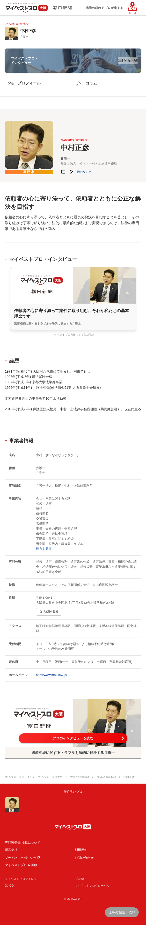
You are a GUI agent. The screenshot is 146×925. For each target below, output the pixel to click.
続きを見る (44, 548)
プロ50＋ (81, 879)
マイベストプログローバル (92, 885)
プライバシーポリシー (20, 858)
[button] (84, 171)
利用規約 (81, 850)
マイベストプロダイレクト (22, 879)
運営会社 (11, 850)
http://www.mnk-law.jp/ (51, 675)
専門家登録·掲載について (22, 842)
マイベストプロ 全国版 (21, 865)
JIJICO (9, 885)
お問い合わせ (84, 858)
